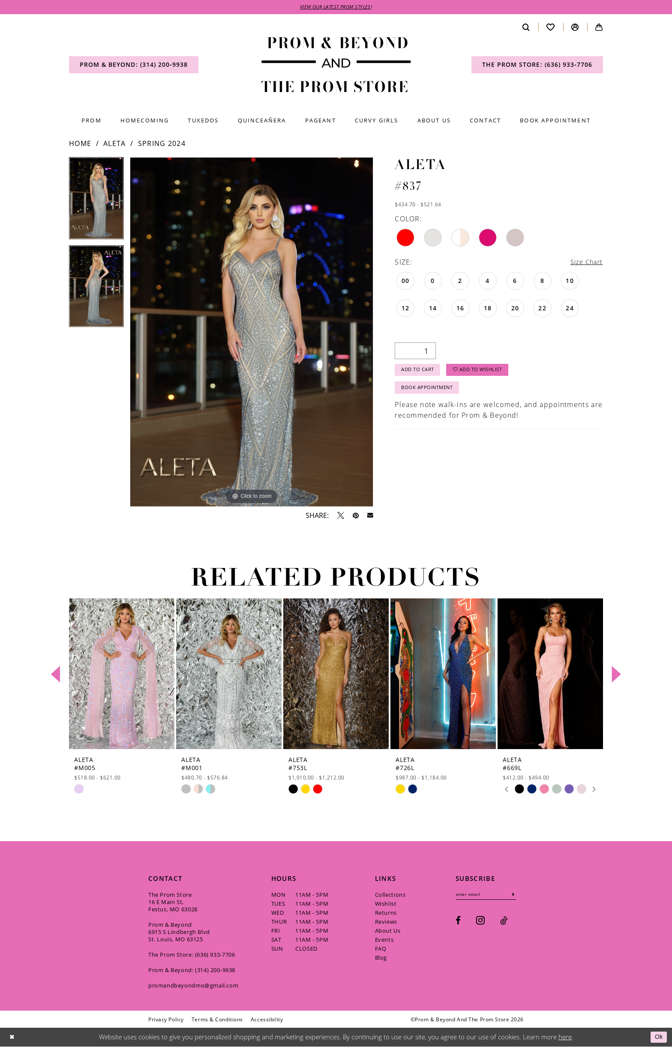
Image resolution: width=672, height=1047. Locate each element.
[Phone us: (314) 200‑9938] (133, 65)
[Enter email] (489, 895)
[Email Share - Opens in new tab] (370, 516)
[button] (575, 27)
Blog (381, 958)
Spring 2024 (162, 144)
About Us (388, 931)
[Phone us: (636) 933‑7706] (537, 65)
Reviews (386, 922)
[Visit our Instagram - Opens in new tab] (480, 922)
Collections (390, 895)
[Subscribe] (520, 895)
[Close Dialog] (12, 1037)
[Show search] (526, 27)
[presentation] (121, 674)
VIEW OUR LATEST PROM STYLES (336, 7)
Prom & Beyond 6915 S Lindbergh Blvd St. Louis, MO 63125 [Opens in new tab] (179, 933)
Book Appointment (429, 392)
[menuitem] (133, 65)
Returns (386, 913)
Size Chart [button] (585, 263)
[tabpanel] (96, 202)
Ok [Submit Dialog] (658, 1037)
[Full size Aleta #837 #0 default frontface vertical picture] (251, 332)
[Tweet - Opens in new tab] (340, 516)
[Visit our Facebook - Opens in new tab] (458, 922)
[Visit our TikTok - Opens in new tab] (503, 922)
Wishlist (386, 904)
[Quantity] (415, 352)
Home (80, 144)
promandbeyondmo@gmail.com (193, 986)
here (565, 1037)
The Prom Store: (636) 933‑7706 (191, 955)
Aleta (114, 144)
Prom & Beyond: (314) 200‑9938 (191, 971)
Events (384, 940)
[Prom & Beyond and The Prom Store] (336, 65)
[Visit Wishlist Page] (550, 27)
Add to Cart (420, 372)
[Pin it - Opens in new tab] (356, 516)
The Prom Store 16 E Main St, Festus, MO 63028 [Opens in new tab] (173, 903)
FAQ (381, 949)
